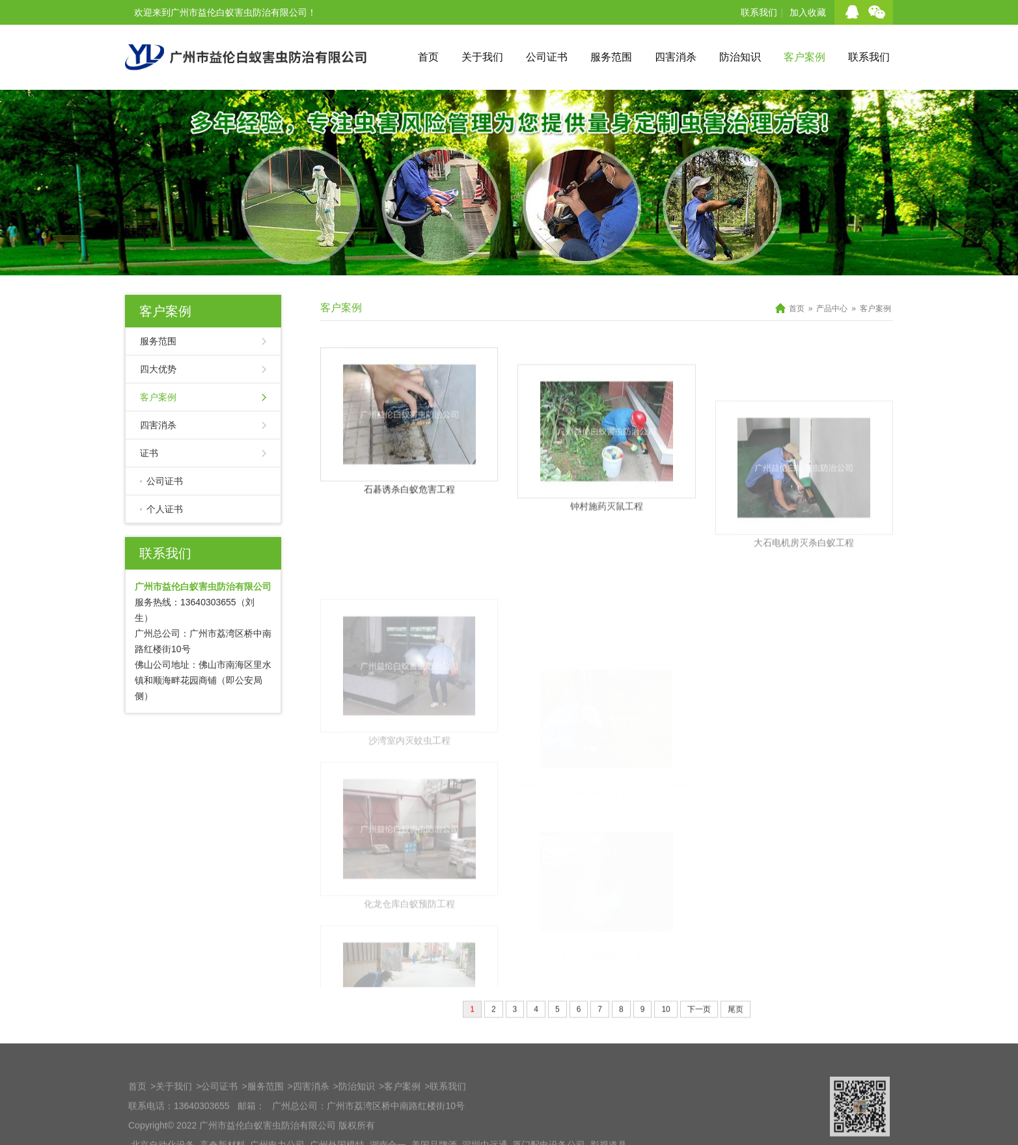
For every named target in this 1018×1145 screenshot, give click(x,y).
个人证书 (164, 509)
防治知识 (740, 56)
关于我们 (482, 56)
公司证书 (547, 56)
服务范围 (611, 56)
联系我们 (759, 12)
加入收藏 (808, 12)
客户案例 (804, 56)
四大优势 (158, 369)
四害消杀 (675, 56)
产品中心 (831, 308)
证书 (149, 453)
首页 (428, 56)
